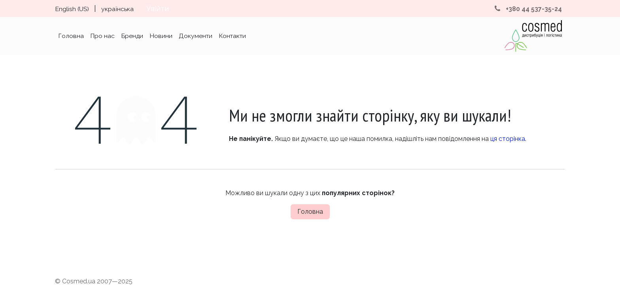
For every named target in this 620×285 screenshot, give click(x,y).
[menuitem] (72, 8)
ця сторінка (507, 138)
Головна (310, 211)
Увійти (157, 8)
